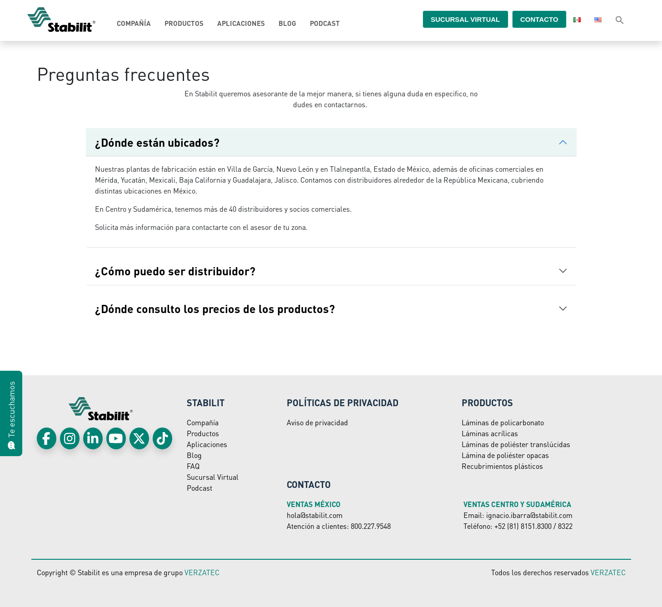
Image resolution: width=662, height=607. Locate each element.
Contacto (535, 19)
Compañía (134, 23)
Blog (287, 23)
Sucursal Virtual (213, 477)
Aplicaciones (241, 23)
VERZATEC (201, 572)
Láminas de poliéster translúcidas (516, 444)
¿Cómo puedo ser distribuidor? (176, 271)
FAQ (193, 466)
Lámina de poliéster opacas (505, 455)
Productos (184, 23)
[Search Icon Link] (619, 19)
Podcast (325, 23)
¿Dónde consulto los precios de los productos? (216, 308)
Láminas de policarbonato (503, 422)
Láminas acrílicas (490, 433)
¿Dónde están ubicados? (157, 142)
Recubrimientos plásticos (502, 466)
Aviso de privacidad (317, 422)
